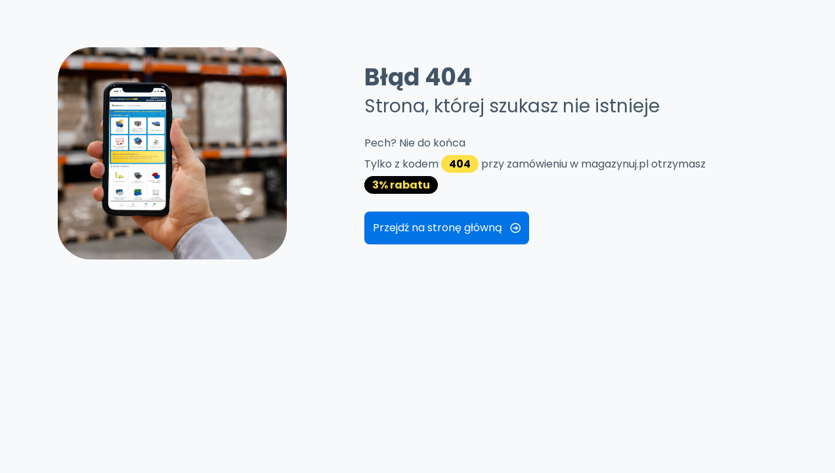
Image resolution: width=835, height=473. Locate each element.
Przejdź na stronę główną (447, 227)
